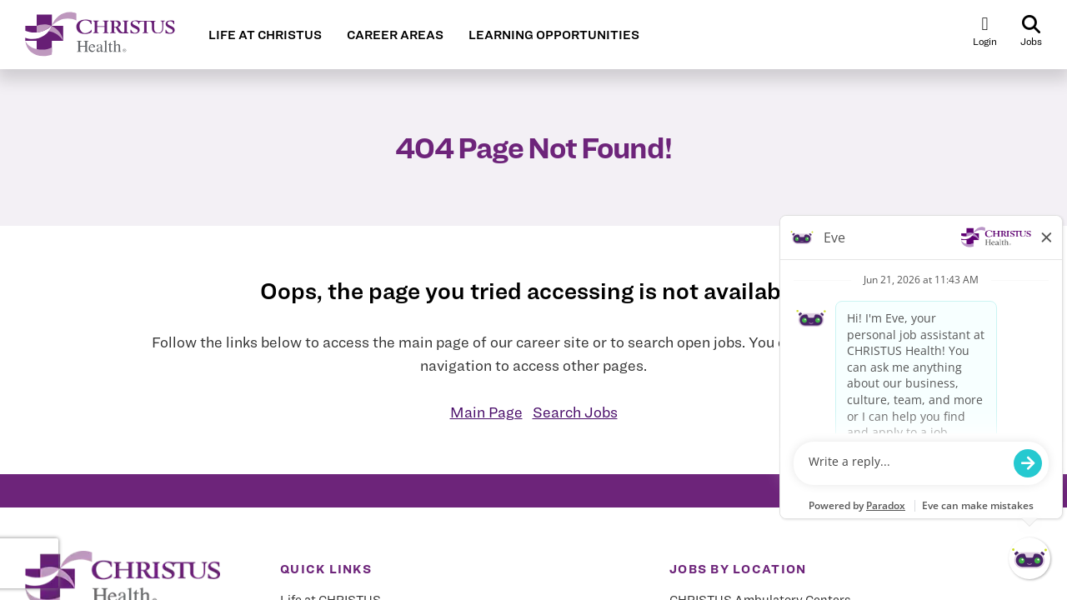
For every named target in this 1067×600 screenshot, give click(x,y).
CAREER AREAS (395, 35)
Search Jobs (575, 412)
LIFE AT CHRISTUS (265, 35)
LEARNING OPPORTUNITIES (553, 35)
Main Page (486, 412)
